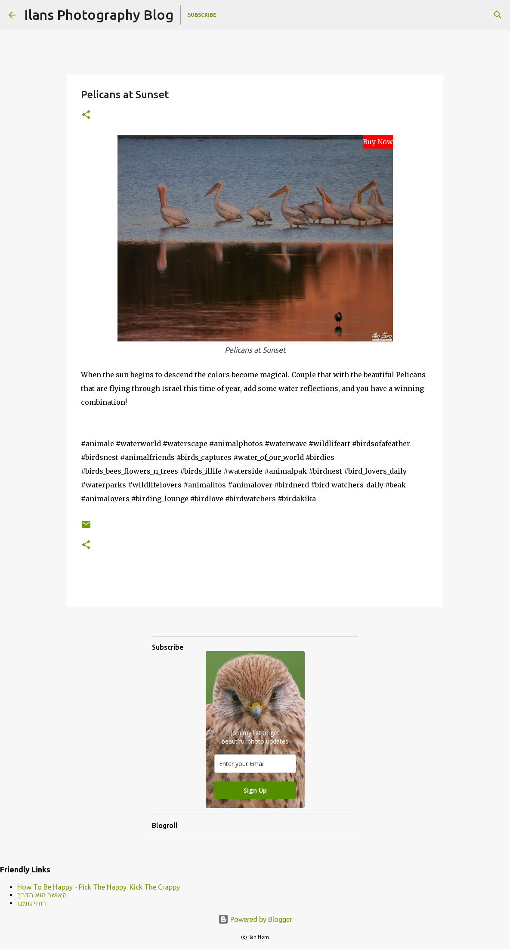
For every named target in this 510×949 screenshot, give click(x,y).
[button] (86, 115)
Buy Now (378, 141)
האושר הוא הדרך (42, 895)
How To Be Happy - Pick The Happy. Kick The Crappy (98, 887)
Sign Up (255, 790)
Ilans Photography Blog (98, 14)
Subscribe (202, 15)
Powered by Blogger (255, 919)
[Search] (498, 15)
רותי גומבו (31, 903)
